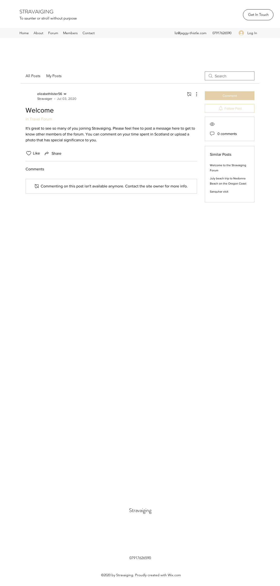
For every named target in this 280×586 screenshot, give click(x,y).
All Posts (33, 75)
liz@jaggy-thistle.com (190, 33)
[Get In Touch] (258, 14)
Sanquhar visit (219, 191)
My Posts (54, 75)
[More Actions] (194, 94)
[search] (229, 76)
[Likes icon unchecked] (29, 153)
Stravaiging (140, 510)
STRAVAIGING (36, 11)
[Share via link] (52, 153)
